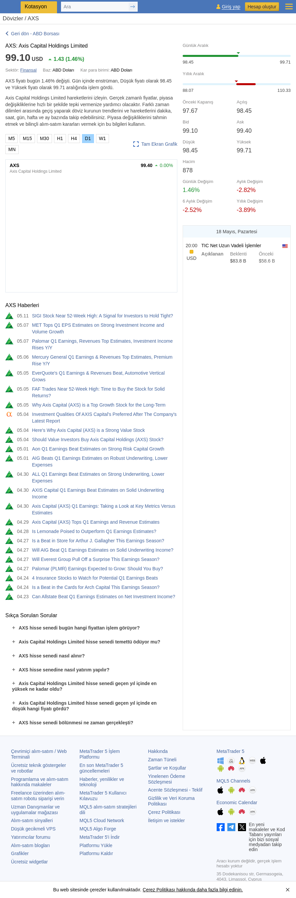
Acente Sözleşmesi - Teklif (175, 790)
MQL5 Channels (233, 781)
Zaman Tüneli (162, 759)
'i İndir (100, 837)
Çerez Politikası (164, 812)
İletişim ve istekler (166, 820)
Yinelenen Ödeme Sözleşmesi (166, 779)
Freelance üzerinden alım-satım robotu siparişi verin (38, 795)
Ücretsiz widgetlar (29, 861)
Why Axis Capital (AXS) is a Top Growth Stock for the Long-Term (98, 405)
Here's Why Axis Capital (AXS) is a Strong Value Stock (88, 430)
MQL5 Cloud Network (102, 820)
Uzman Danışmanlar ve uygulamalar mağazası (35, 809)
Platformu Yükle (96, 845)
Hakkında (158, 751)
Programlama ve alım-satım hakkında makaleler (39, 782)
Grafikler (20, 853)
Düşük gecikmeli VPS (33, 828)
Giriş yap (231, 6)
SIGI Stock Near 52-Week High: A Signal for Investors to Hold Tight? (102, 315)
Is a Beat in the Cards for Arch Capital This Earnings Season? (96, 587)
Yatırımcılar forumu (30, 837)
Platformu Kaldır (96, 853)
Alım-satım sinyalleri (32, 820)
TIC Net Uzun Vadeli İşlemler (231, 245)
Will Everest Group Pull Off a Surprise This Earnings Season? (95, 559)
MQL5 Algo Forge (98, 828)
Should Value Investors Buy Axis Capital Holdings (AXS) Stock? (97, 439)
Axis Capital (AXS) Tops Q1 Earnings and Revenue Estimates (96, 522)
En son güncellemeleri (101, 768)
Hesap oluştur (262, 6)
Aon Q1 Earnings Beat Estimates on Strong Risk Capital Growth (98, 448)
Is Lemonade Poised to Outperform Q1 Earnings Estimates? (94, 531)
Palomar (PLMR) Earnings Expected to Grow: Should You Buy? (97, 568)
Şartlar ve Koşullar (167, 768)
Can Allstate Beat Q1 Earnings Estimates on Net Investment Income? (103, 596)
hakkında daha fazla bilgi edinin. (209, 889)
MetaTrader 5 (231, 751)
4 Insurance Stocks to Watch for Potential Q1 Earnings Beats (95, 578)
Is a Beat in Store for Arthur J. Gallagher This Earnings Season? (98, 540)
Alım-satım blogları (30, 845)
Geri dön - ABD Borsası (35, 33)
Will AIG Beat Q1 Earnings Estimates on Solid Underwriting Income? (102, 550)
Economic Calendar (237, 802)
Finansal (28, 70)
